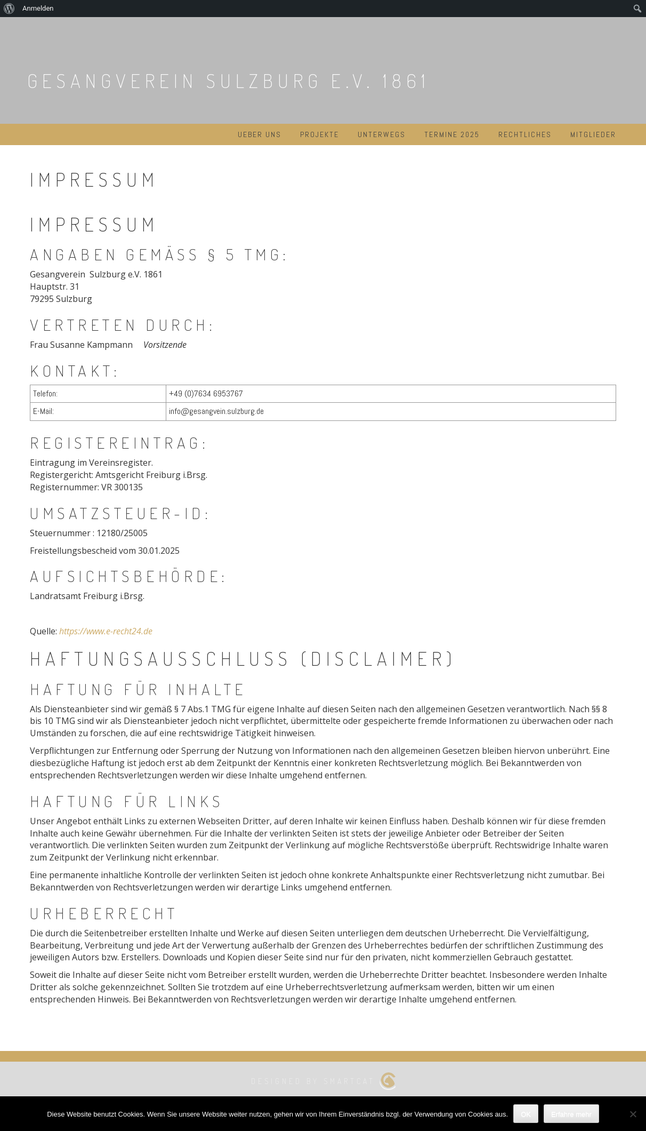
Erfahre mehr (571, 1114)
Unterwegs (382, 134)
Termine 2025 (452, 134)
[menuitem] (9, 8)
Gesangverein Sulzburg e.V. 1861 (228, 80)
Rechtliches (525, 134)
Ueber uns (259, 134)
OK (526, 1114)
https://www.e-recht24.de (105, 631)
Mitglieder (593, 134)
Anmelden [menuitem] (38, 8)
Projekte (319, 134)
